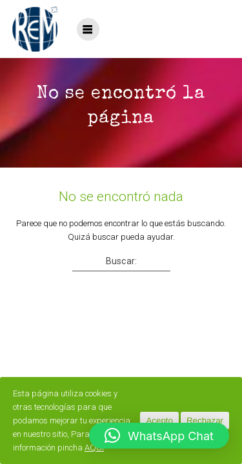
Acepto (159, 420)
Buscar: (121, 261)
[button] (159, 436)
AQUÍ (94, 447)
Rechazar (205, 420)
